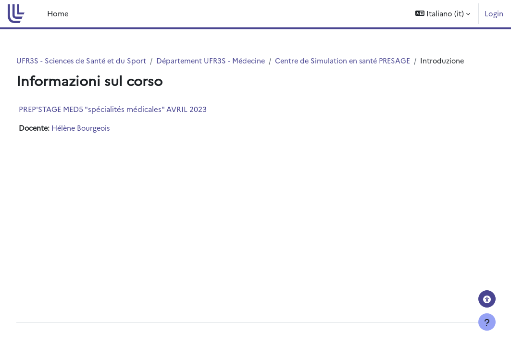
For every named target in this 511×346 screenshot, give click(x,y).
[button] (442, 13)
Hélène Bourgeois (101, 139)
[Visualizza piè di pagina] (487, 322)
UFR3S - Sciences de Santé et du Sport (101, 61)
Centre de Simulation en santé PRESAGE (369, 61)
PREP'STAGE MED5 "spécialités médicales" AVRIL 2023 (130, 120)
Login (494, 13)
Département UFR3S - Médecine (234, 61)
